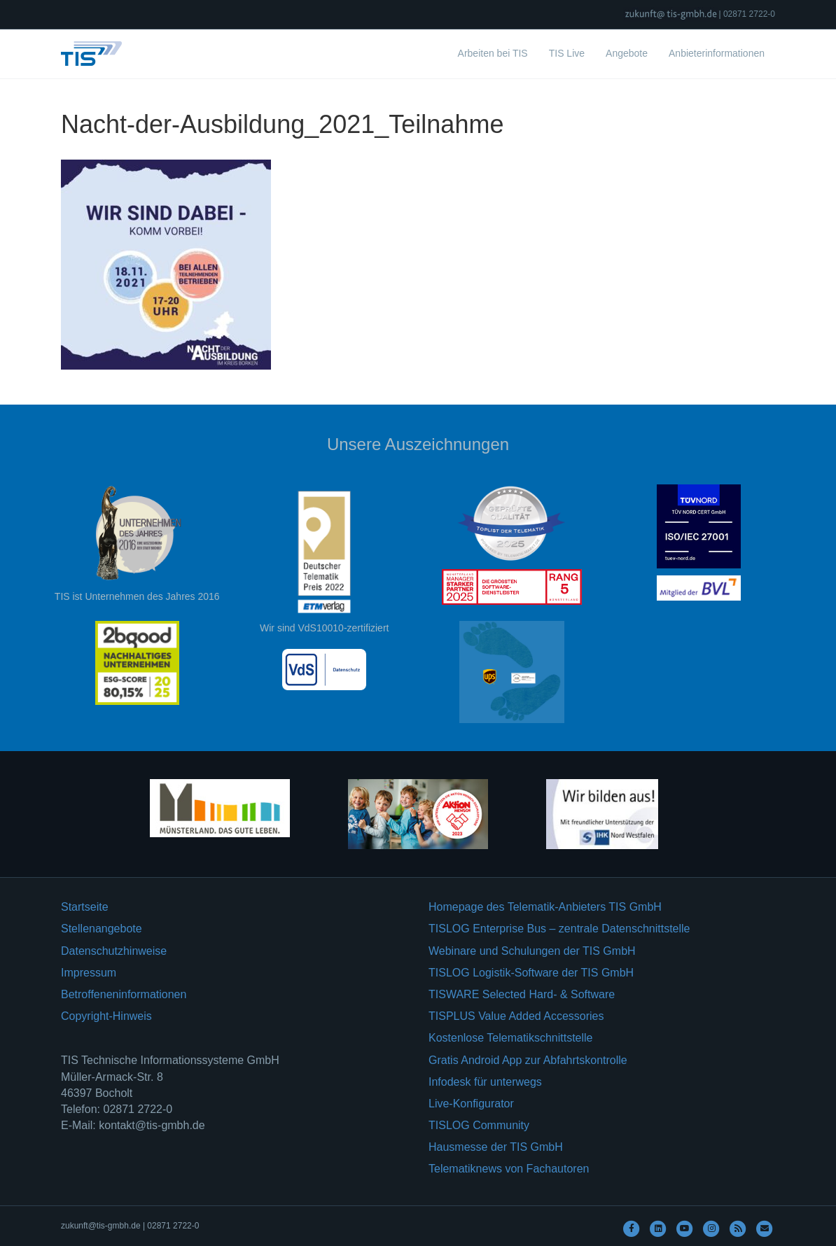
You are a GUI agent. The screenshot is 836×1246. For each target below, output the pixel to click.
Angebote (627, 53)
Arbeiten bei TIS (493, 53)
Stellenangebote (101, 928)
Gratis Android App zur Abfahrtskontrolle (528, 1060)
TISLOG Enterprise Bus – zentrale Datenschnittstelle (559, 928)
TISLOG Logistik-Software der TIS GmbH (531, 973)
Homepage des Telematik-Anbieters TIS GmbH (545, 907)
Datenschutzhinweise (114, 951)
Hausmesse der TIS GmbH (496, 1147)
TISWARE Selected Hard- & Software (522, 994)
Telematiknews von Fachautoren (509, 1169)
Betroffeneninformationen (123, 994)
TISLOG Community (479, 1125)
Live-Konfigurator (471, 1104)
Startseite (85, 907)
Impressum (88, 973)
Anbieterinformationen (717, 53)
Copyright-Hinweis (106, 1016)
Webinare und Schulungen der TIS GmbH (532, 951)
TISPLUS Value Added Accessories (516, 1016)
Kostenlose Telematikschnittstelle (511, 1038)
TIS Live (567, 53)
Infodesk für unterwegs (485, 1082)
